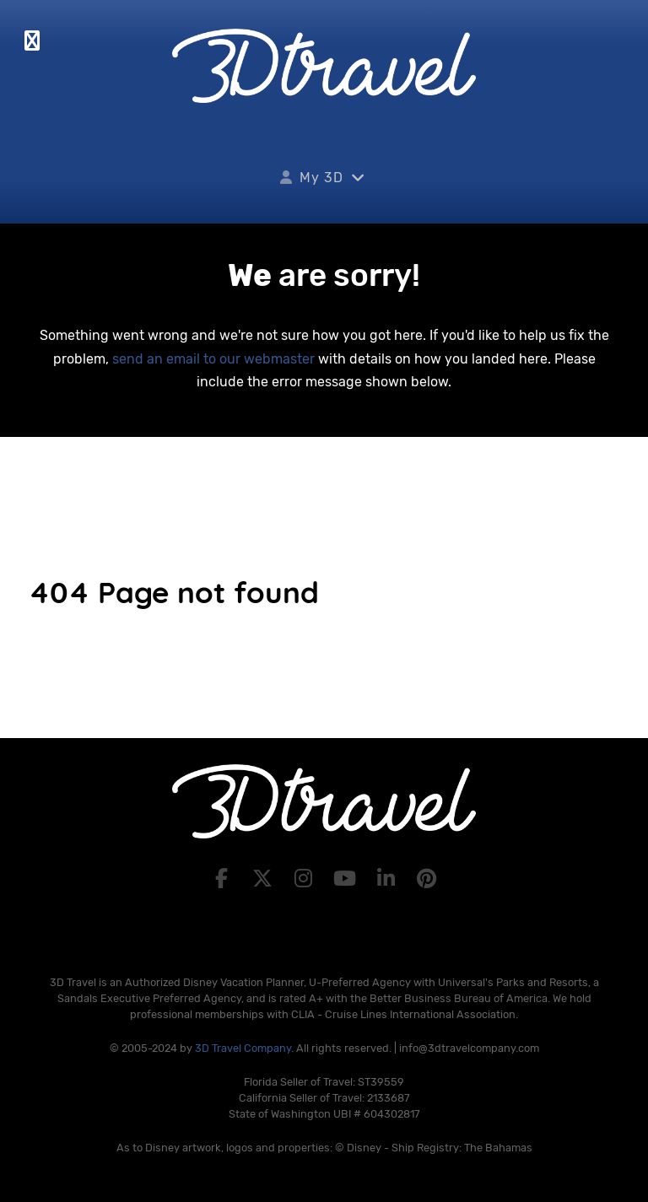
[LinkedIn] (388, 879)
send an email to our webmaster (213, 359)
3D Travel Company (243, 1048)
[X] (264, 879)
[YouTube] (347, 879)
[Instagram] (306, 879)
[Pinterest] (427, 879)
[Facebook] (224, 879)
